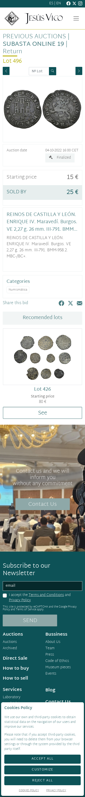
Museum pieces (58, 667)
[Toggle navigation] (76, 18)
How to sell (15, 678)
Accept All (43, 759)
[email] (42, 586)
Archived (10, 648)
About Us (52, 642)
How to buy (16, 668)
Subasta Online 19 (33, 44)
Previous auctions (34, 37)
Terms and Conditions (46, 595)
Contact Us (42, 504)
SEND (30, 621)
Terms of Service (26, 609)
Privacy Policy (20, 600)
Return (12, 52)
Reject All (42, 780)
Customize (42, 770)
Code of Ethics (57, 661)
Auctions (10, 642)
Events (50, 674)
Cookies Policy (29, 791)
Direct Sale (15, 658)
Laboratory (11, 697)
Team (50, 648)
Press (49, 655)
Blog (50, 690)
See (42, 413)
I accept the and (40, 598)
